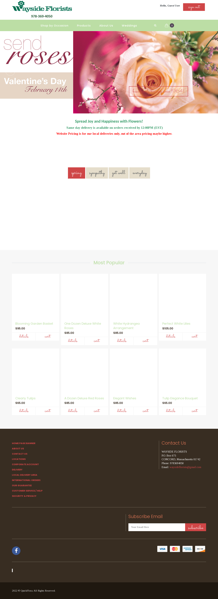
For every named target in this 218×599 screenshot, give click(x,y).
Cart (47, 336)
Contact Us (19, 453)
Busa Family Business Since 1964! (158, 91)
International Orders (26, 480)
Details (23, 336)
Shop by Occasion (54, 26)
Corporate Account (25, 464)
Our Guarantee (22, 485)
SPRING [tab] (76, 173)
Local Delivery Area (24, 475)
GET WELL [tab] (118, 173)
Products (84, 26)
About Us (106, 26)
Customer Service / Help (27, 490)
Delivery (17, 469)
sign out (194, 7)
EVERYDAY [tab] (140, 173)
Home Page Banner (23, 443)
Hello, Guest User (170, 5)
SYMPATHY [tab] (97, 173)
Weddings (129, 26)
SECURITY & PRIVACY (24, 496)
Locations (19, 459)
